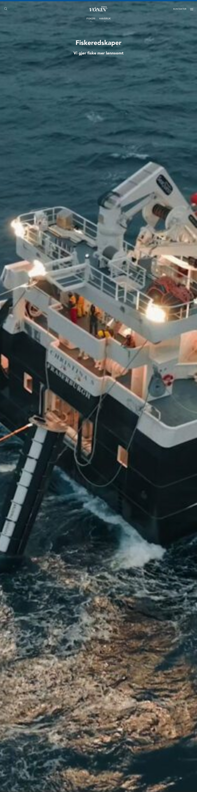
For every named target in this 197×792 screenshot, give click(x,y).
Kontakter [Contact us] (179, 9)
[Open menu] (191, 9)
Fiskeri (90, 19)
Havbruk (105, 19)
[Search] (6, 9)
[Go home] (98, 8)
